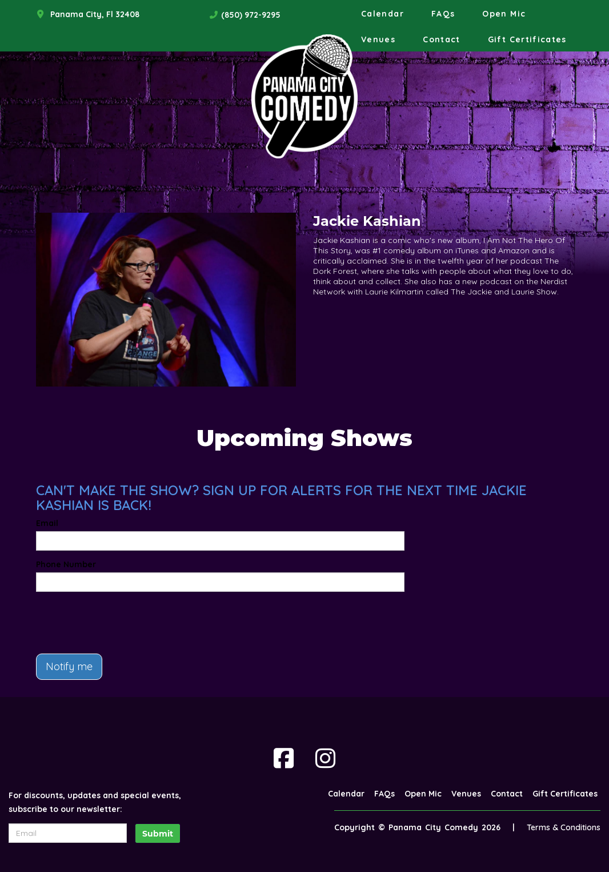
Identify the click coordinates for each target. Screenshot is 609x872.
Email (47, 523)
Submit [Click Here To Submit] (157, 834)
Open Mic (504, 14)
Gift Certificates (527, 39)
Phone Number (66, 564)
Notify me (69, 666)
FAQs (443, 14)
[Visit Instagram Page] (325, 758)
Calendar (382, 14)
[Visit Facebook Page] (284, 758)
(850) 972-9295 (251, 15)
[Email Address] (68, 833)
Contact (441, 39)
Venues (378, 39)
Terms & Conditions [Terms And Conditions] (563, 827)
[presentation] (123, 622)
